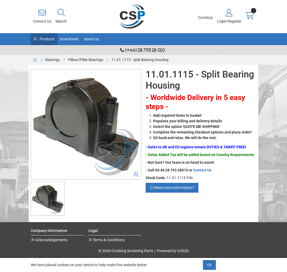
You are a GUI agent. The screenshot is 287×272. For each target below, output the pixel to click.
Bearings (52, 60)
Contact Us (202, 170)
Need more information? (172, 187)
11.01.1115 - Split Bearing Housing (139, 60)
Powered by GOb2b (173, 251)
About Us (91, 39)
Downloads (69, 39)
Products (47, 39)
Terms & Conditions (108, 240)
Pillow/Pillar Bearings (85, 60)
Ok (209, 265)
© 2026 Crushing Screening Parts (125, 251)
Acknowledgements (51, 240)
